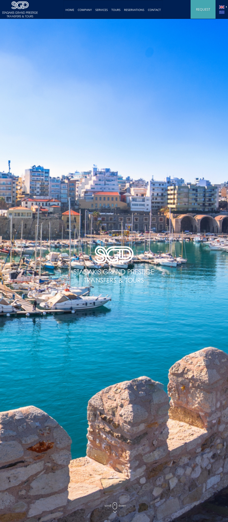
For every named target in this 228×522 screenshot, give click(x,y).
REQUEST (203, 9)
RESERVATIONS (134, 10)
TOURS (115, 10)
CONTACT (154, 10)
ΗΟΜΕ (69, 10)
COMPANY (85, 10)
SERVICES (101, 10)
